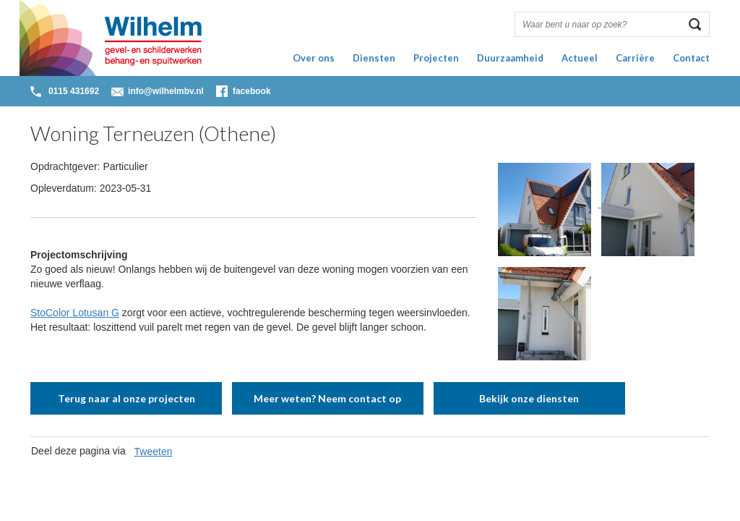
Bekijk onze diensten (529, 398)
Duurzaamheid (510, 58)
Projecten (436, 58)
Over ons (314, 58)
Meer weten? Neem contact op (327, 398)
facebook (252, 91)
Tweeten (153, 451)
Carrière (635, 58)
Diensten (374, 58)
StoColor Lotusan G (74, 312)
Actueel (580, 58)
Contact (691, 58)
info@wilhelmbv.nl (166, 91)
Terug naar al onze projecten (126, 398)
